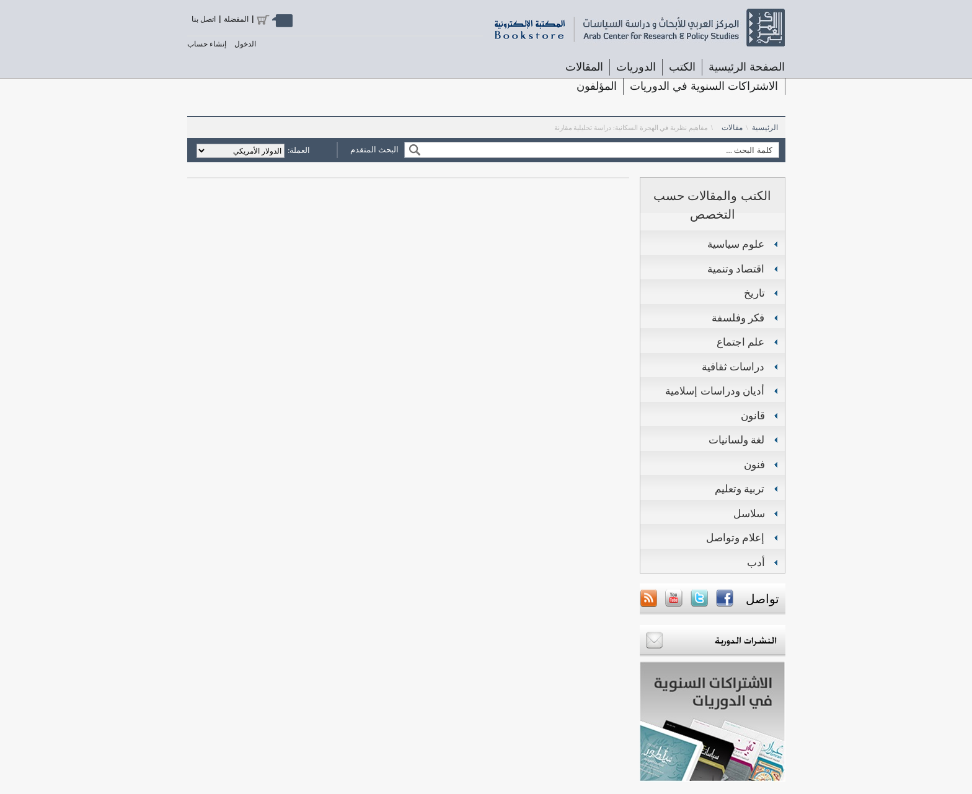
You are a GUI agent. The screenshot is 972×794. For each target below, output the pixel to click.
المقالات (584, 67)
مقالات (732, 127)
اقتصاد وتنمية (736, 269)
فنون (754, 465)
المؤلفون (597, 86)
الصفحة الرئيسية (747, 67)
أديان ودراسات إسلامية (714, 391)
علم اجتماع (741, 342)
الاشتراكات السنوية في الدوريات (704, 86)
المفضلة (236, 19)
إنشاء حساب (206, 44)
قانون (753, 416)
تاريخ (754, 293)
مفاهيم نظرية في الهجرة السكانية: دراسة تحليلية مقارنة (631, 127)
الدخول (245, 44)
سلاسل (749, 514)
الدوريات (636, 67)
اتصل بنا (204, 19)
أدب (756, 563)
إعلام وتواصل (735, 538)
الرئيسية (765, 127)
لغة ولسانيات (737, 440)
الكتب (682, 67)
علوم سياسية (736, 244)
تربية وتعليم (740, 489)
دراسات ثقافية (733, 367)
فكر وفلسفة (738, 318)
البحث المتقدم (374, 149)
